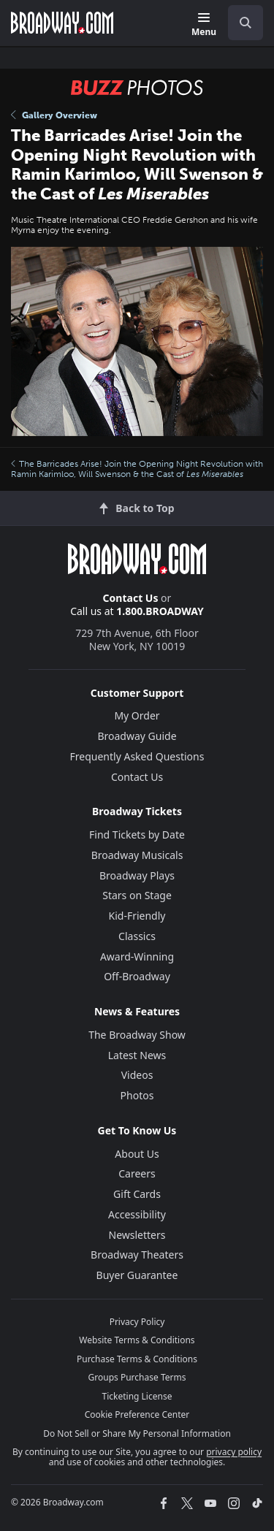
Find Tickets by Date (137, 834)
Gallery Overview (54, 115)
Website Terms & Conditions (136, 1340)
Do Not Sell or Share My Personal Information (137, 1433)
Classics (137, 936)
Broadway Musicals (137, 855)
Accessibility (137, 1214)
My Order (136, 715)
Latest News (137, 1055)
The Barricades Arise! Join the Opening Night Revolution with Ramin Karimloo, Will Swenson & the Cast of (137, 469)
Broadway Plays (137, 875)
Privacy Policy (137, 1322)
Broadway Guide (136, 736)
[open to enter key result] (245, 22)
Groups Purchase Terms (137, 1377)
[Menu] (203, 25)
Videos (137, 1075)
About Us (137, 1154)
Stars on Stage (137, 895)
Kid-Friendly (137, 916)
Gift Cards (137, 1194)
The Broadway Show (137, 1035)
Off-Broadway (137, 976)
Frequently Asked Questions (137, 756)
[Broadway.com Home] (62, 23)
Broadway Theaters (137, 1254)
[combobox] (239, 22)
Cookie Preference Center (137, 1414)
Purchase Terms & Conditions (137, 1359)
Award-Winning (137, 956)
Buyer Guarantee (137, 1275)
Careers (136, 1173)
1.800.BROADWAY (160, 611)
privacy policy (234, 1452)
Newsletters (137, 1235)
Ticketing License (137, 1396)
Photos (137, 1095)
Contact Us (131, 598)
